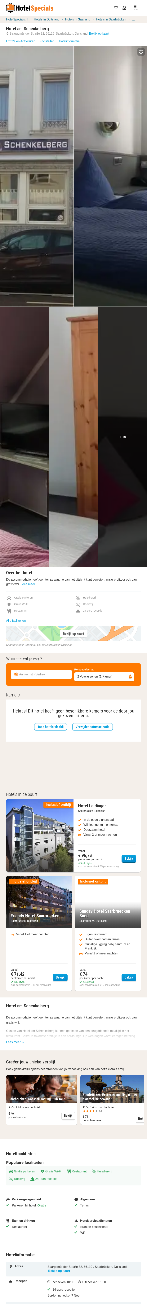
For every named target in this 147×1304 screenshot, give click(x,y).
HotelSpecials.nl (17, 19)
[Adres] (28, 1269)
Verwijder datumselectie (92, 727)
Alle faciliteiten (16, 620)
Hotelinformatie (69, 41)
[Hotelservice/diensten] (106, 1221)
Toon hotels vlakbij (51, 727)
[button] (141, 52)
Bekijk (69, 1115)
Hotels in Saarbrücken (111, 19)
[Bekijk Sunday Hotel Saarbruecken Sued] (108, 933)
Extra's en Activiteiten (20, 41)
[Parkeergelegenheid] (37, 1199)
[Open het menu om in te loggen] (124, 7)
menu (135, 8)
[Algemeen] (106, 1199)
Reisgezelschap (84, 669)
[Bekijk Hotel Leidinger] (73, 835)
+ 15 (122, 437)
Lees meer (28, 584)
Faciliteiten (47, 41)
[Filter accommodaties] (73, 654)
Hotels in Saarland (77, 19)
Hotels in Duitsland (46, 19)
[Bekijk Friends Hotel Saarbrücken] (39, 933)
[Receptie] (28, 1289)
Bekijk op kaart (99, 33)
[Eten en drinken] (37, 1221)
